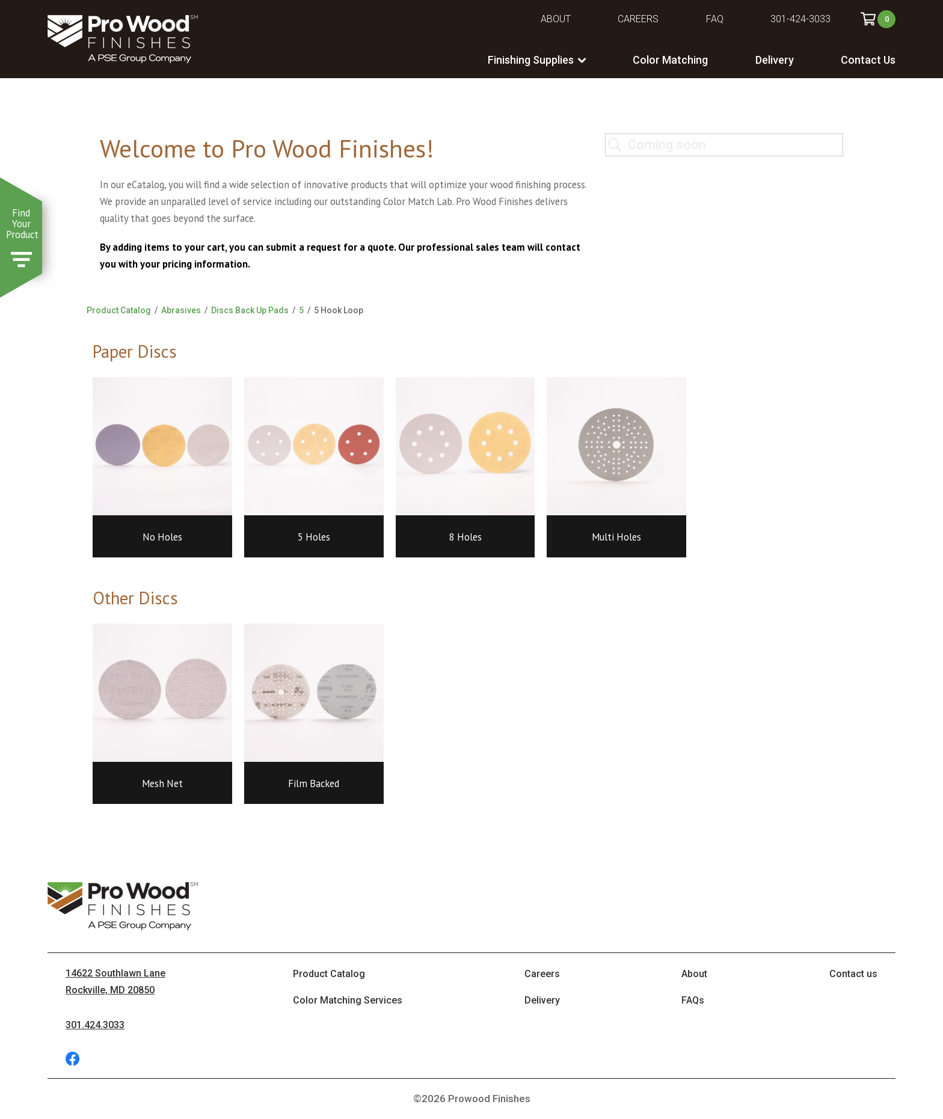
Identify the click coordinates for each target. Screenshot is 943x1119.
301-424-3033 (800, 19)
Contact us (853, 974)
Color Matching (670, 60)
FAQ (714, 19)
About (556, 19)
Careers (638, 19)
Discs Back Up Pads (250, 310)
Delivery (774, 60)
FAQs (692, 1000)
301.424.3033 (95, 1025)
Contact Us (868, 60)
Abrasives (181, 310)
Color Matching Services (347, 1000)
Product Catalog (119, 310)
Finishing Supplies (531, 60)
